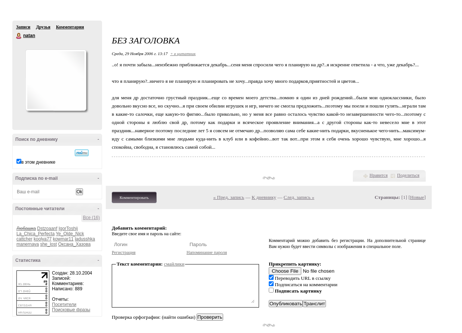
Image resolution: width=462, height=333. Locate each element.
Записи (23, 27)
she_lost (48, 244)
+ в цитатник (182, 53)
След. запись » (299, 197)
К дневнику (264, 197)
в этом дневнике (38, 162)
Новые (417, 197)
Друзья (43, 27)
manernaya (27, 244)
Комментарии (70, 27)
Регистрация (124, 252)
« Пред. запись (228, 197)
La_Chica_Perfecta (35, 233)
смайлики (174, 264)
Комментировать (134, 197)
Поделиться (408, 175)
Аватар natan (56, 80)
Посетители (64, 304)
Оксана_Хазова (74, 244)
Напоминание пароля (207, 252)
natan (19, 36)
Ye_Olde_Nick (70, 233)
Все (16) (91, 217)
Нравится (379, 175)
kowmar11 (63, 239)
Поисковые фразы (71, 309)
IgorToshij (68, 228)
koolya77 (43, 239)
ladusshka (85, 239)
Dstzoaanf (47, 228)
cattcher (24, 239)
